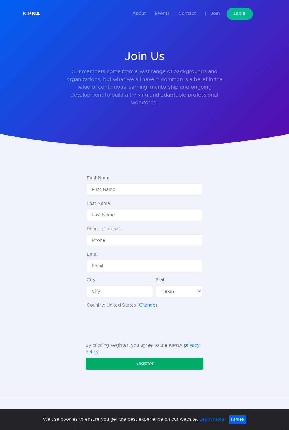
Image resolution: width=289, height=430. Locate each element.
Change (147, 305)
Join (215, 13)
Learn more (212, 419)
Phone (104, 229)
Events (162, 13)
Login (240, 13)
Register (144, 363)
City (91, 279)
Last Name (98, 203)
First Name (99, 178)
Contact (187, 13)
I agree (237, 420)
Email (92, 254)
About (139, 13)
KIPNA (31, 13)
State (161, 279)
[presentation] (130, 324)
